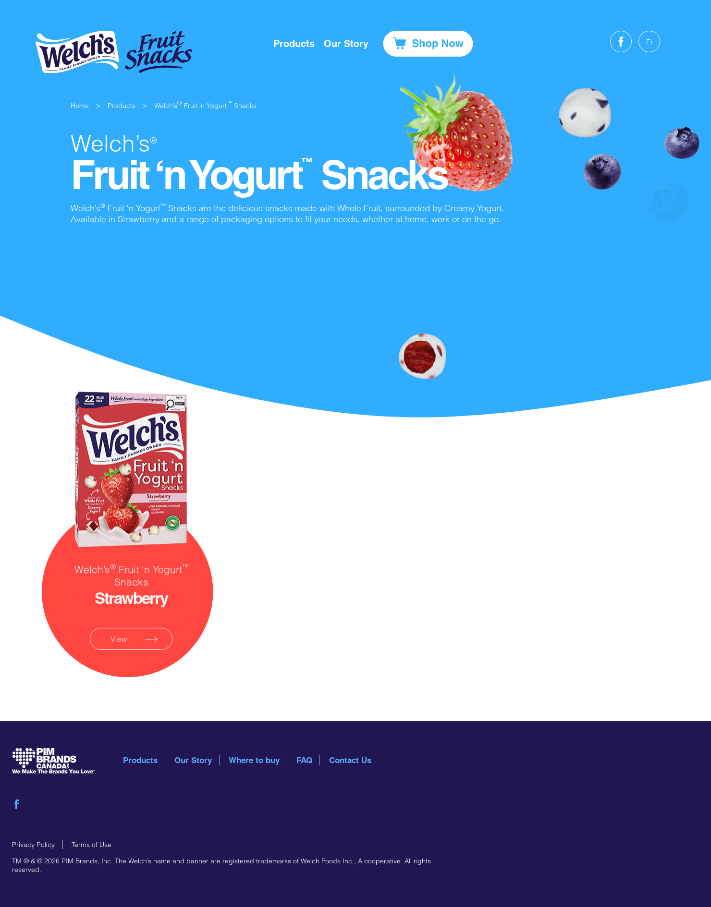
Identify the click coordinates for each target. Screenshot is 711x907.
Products (294, 43)
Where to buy (254, 760)
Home (80, 105)
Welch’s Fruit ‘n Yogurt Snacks (205, 105)
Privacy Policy (33, 844)
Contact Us (350, 760)
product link (131, 524)
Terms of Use (91, 844)
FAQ (304, 760)
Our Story (193, 760)
